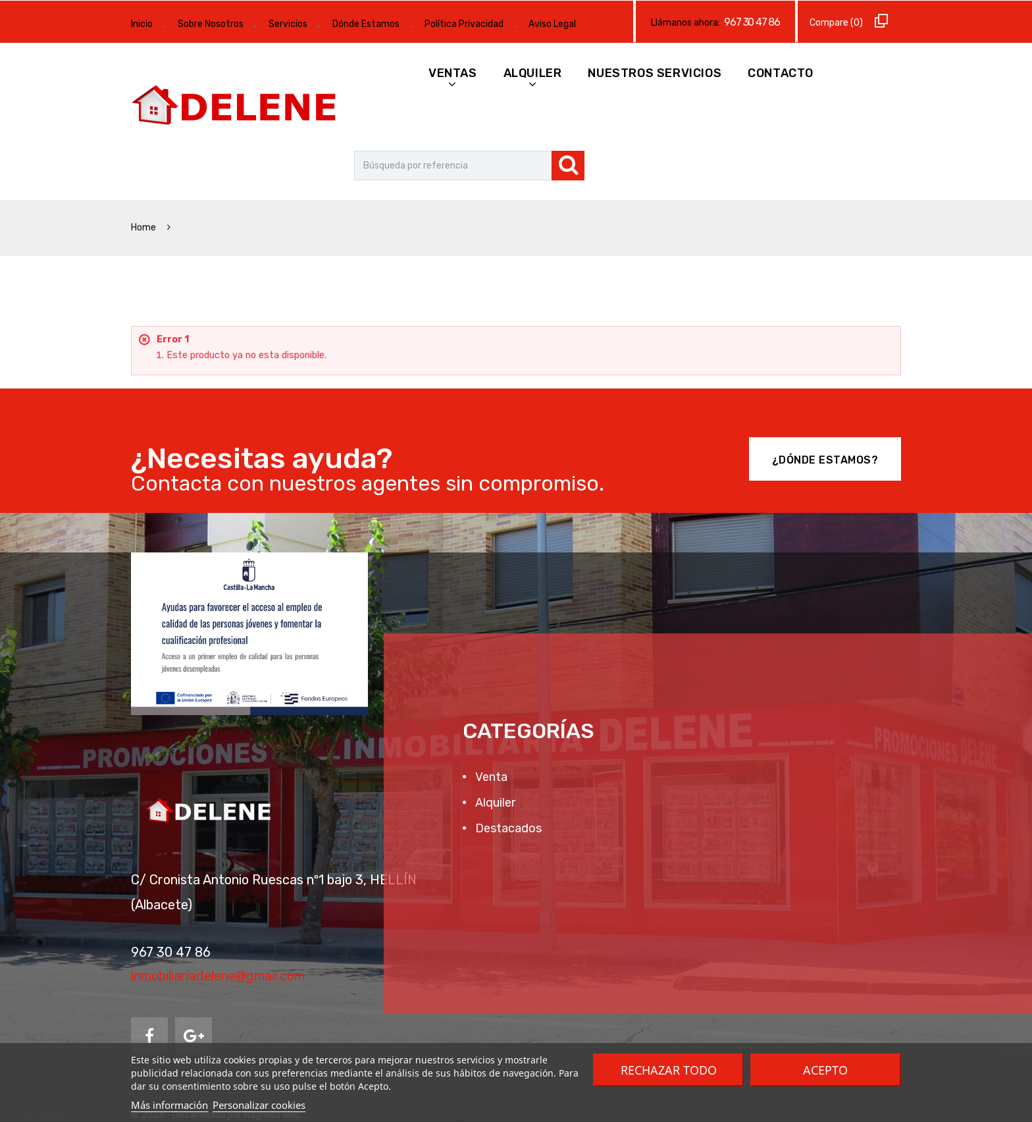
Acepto (825, 1070)
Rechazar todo (669, 1070)
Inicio (142, 24)
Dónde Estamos (366, 24)
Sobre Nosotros (211, 24)
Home (144, 227)
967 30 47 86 (752, 22)
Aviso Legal (552, 24)
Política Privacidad (464, 24)
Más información (169, 1104)
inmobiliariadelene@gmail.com (218, 976)
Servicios (288, 24)
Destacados (507, 828)
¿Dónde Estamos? (825, 460)
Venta (490, 777)
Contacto (780, 73)
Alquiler (532, 73)
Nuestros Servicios (654, 73)
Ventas (452, 73)
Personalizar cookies (259, 1104)
